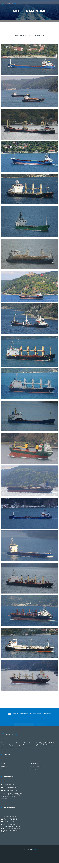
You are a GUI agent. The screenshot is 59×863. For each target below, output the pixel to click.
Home (26, 14)
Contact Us (4, 769)
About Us (4, 766)
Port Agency (34, 763)
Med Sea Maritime (35, 766)
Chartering (33, 769)
